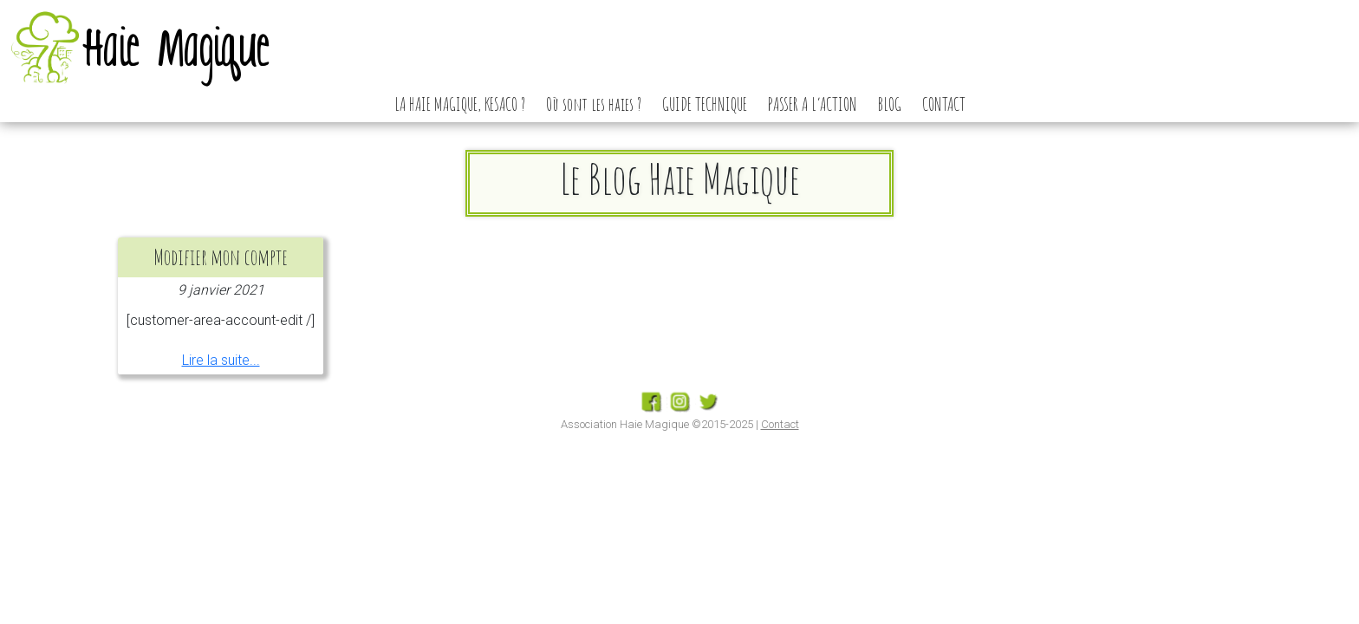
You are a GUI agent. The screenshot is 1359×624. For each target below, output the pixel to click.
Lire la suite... (221, 360)
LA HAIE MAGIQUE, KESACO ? (459, 104)
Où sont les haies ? (593, 104)
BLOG (889, 104)
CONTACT (944, 104)
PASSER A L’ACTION (812, 104)
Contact (780, 424)
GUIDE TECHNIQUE (704, 104)
